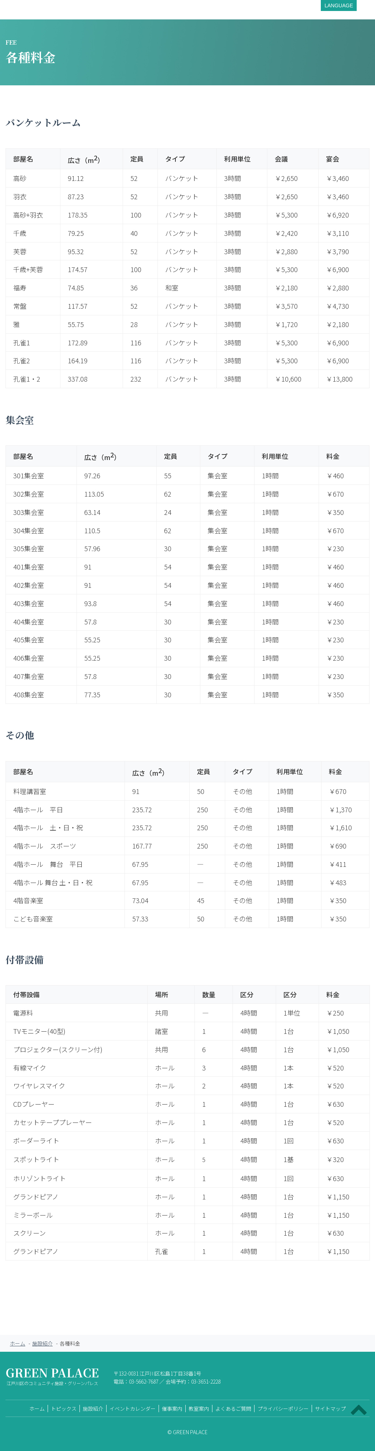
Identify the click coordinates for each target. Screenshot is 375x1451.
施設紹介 (42, 1343)
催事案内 (172, 1408)
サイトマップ (330, 1408)
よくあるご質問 (233, 1408)
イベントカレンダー (132, 1408)
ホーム (17, 1343)
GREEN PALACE (52, 1377)
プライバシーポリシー (283, 1408)
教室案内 (199, 1408)
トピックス (64, 1408)
